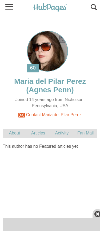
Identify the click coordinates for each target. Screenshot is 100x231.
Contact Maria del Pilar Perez (50, 115)
